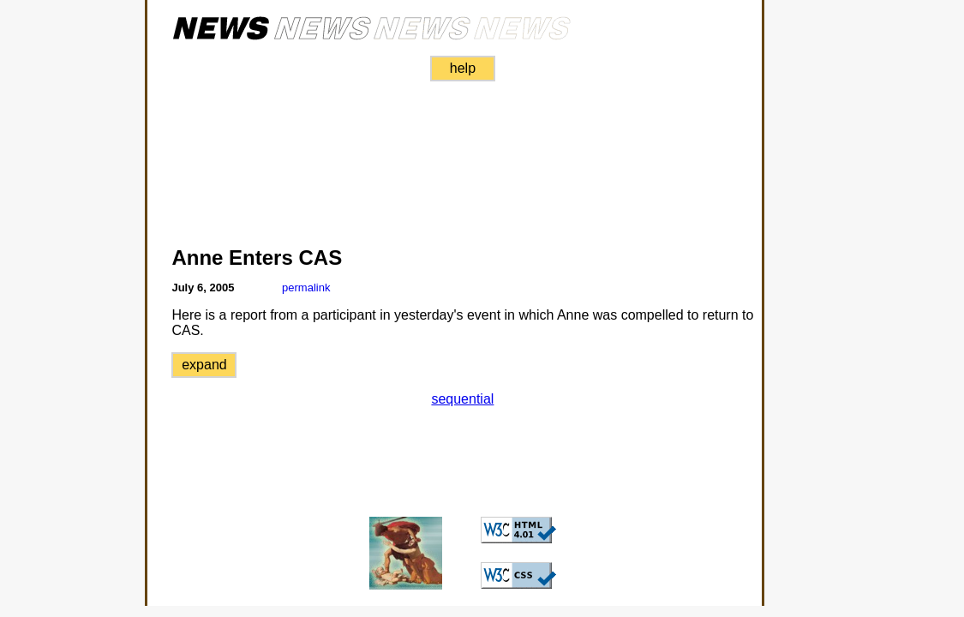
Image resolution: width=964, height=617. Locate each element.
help (463, 68)
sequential (462, 399)
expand (204, 364)
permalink (306, 287)
